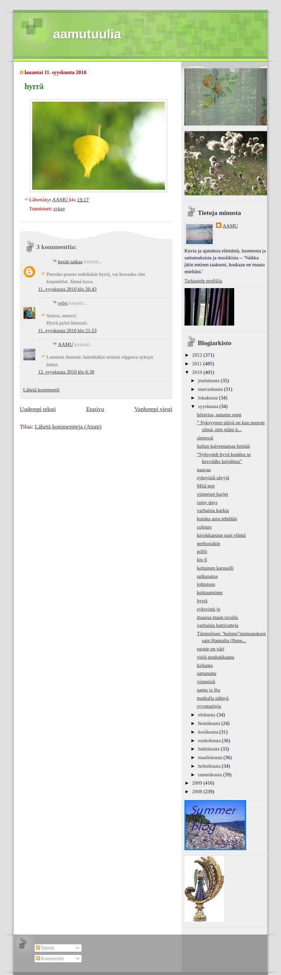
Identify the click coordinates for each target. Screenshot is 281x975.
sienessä (205, 437)
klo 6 (202, 559)
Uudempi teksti (38, 409)
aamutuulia (87, 34)
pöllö (202, 551)
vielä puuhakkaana (215, 657)
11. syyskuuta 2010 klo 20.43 (67, 289)
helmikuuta (210, 766)
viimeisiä (206, 681)
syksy (59, 208)
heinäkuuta (209, 723)
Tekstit (45, 947)
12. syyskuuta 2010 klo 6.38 (66, 372)
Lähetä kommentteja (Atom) (68, 426)
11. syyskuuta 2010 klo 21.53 (67, 330)
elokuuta (207, 714)
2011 (197, 363)
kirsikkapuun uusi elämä (221, 535)
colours (204, 527)
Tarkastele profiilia (203, 280)
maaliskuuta (210, 757)
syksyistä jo (209, 609)
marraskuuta (211, 389)
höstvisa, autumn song (219, 414)
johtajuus (206, 584)
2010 (197, 372)
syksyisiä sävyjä (213, 477)
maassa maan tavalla (217, 617)
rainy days (207, 502)
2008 (197, 791)
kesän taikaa (70, 261)
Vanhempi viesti (153, 409)
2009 (197, 783)
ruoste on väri (211, 648)
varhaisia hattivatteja (218, 625)
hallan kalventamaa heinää (223, 446)
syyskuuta (208, 406)
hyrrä (202, 600)
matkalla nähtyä (213, 698)
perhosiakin (208, 543)
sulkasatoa (207, 576)
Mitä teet (206, 485)
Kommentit (50, 958)
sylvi (63, 303)
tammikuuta (210, 774)
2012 (197, 355)
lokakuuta (208, 397)
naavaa (204, 469)
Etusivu (95, 409)
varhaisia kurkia (213, 510)
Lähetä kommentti (41, 389)
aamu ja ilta (208, 690)
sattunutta (206, 673)
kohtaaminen (210, 592)
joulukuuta (209, 380)
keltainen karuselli (215, 568)
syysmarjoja (209, 706)
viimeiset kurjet (212, 494)
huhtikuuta (209, 748)
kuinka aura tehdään (217, 518)
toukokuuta (210, 740)
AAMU (65, 344)
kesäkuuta (208, 732)
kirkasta (205, 665)
